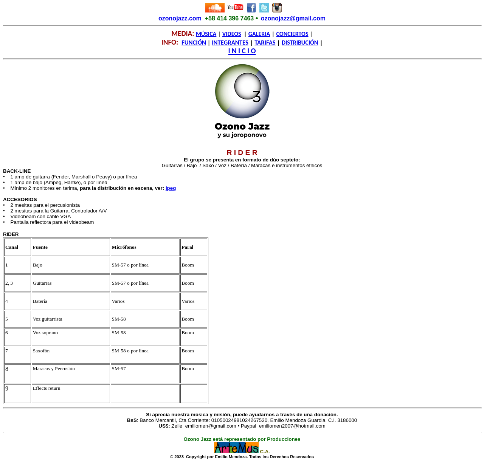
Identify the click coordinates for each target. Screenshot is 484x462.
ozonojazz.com (180, 18)
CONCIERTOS (292, 33)
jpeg (171, 188)
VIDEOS (231, 33)
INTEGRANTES (230, 42)
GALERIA (259, 33)
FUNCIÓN (194, 42)
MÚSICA (206, 33)
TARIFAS (265, 42)
